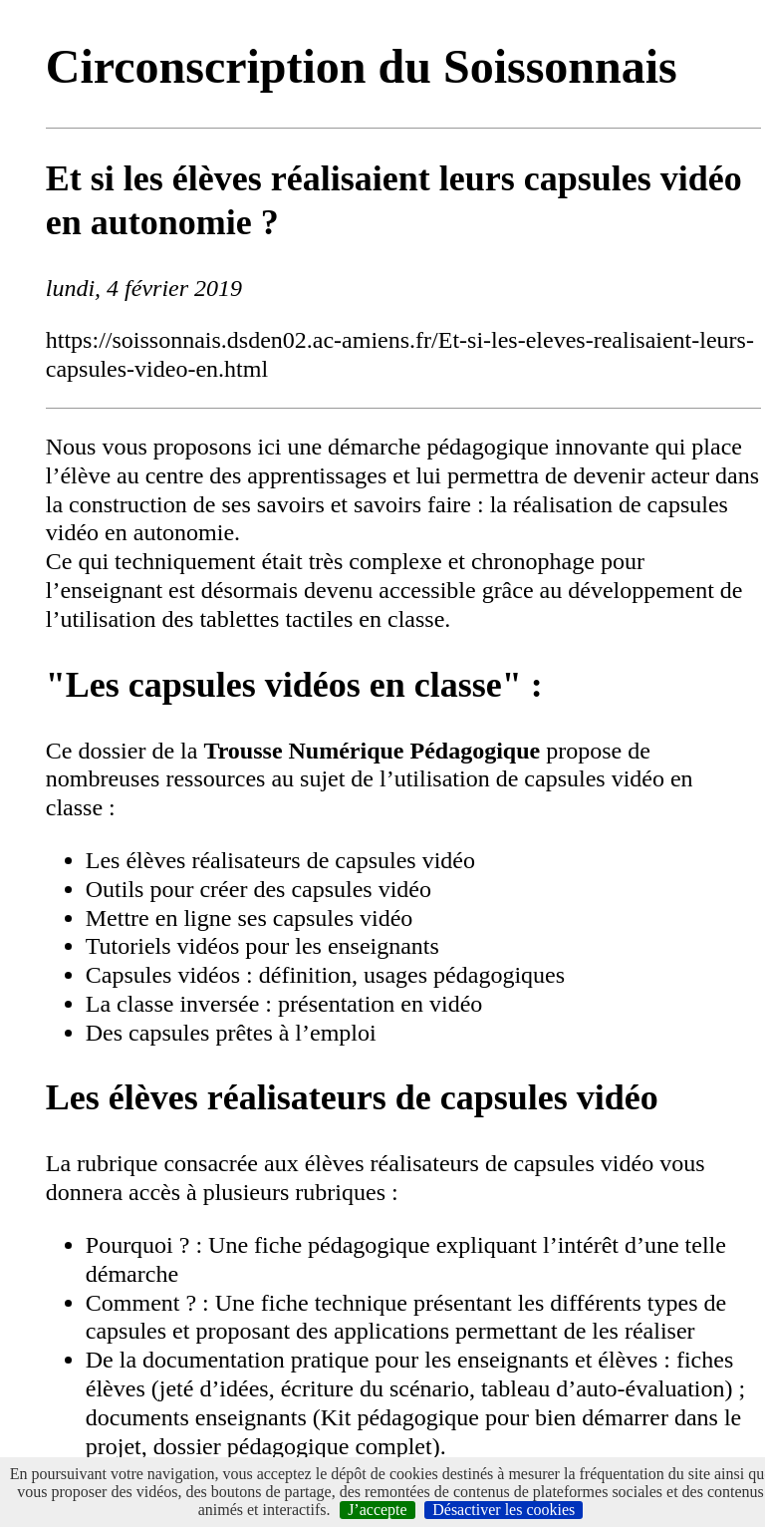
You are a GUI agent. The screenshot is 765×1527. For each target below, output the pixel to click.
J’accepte (377, 1509)
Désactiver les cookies (503, 1509)
